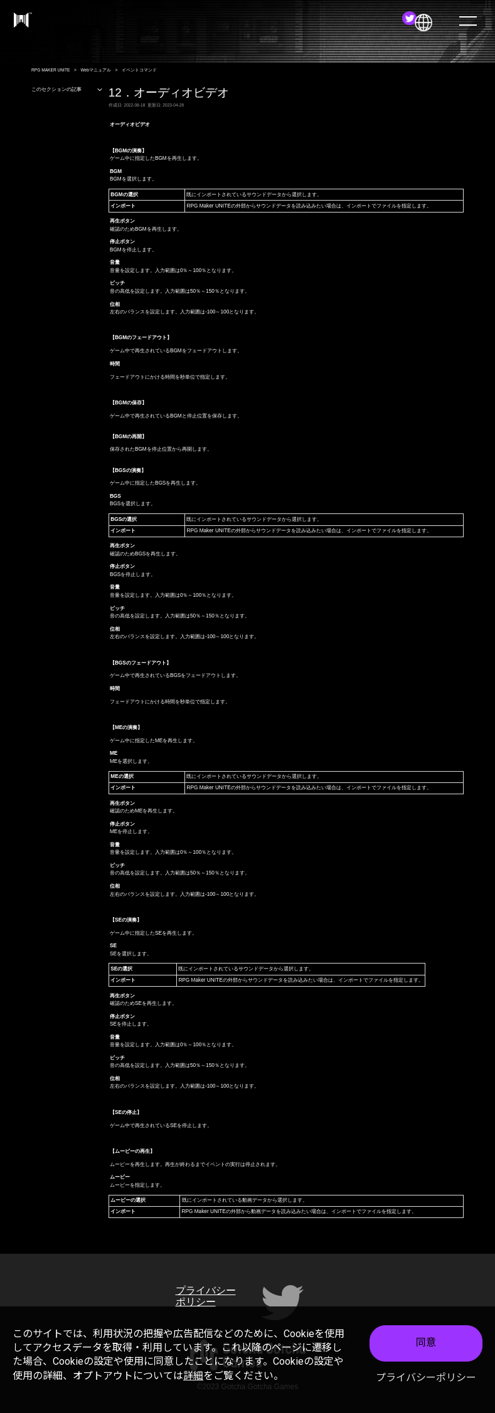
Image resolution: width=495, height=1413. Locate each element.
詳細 (193, 1376)
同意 (426, 1342)
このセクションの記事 (67, 90)
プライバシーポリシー (426, 1378)
